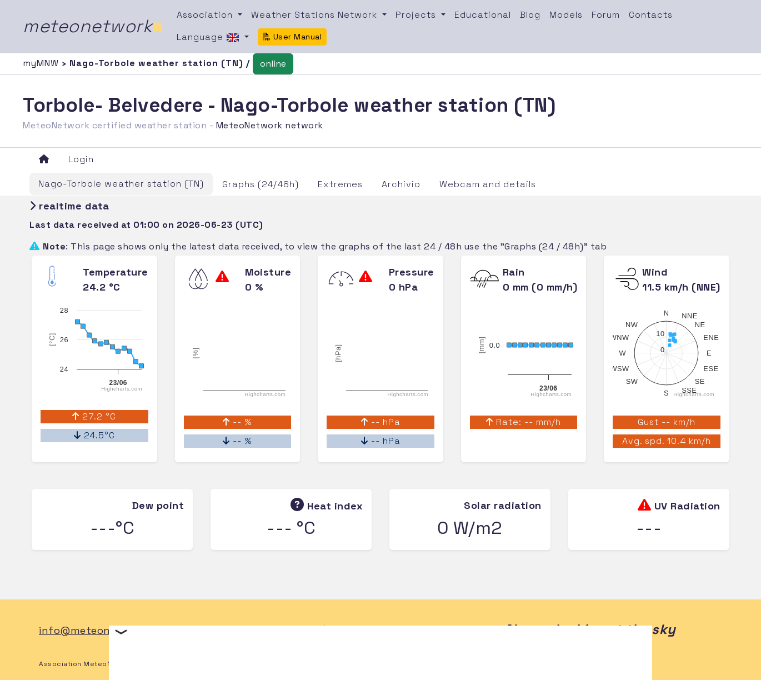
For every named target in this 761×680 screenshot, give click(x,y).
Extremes (340, 184)
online (273, 63)
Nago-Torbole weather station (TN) (121, 183)
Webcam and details (487, 184)
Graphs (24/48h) (260, 184)
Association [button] (206, 15)
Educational (482, 15)
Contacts (651, 15)
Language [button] (209, 37)
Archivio (401, 184)
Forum (606, 15)
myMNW (42, 63)
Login (81, 159)
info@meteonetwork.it (97, 630)
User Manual (292, 37)
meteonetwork (93, 26)
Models (566, 15)
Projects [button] (417, 15)
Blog (530, 15)
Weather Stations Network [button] (315, 15)
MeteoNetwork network (269, 125)
